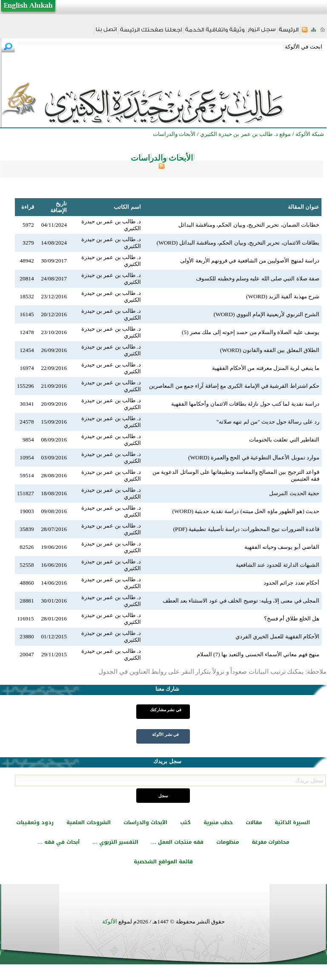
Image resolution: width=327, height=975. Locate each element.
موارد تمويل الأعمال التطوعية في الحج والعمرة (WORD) (253, 457)
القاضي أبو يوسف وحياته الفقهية (281, 547)
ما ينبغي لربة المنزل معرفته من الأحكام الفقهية (265, 368)
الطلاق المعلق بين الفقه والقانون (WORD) (269, 350)
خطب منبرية (218, 822)
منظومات (227, 842)
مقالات (254, 822)
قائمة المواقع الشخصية (163, 861)
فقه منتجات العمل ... (177, 842)
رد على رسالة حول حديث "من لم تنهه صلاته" (267, 421)
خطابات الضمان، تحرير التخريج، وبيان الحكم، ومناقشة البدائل (248, 225)
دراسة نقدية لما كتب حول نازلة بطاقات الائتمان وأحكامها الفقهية (245, 404)
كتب (185, 822)
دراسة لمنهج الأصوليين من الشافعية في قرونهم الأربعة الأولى (249, 260)
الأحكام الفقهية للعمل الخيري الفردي (277, 636)
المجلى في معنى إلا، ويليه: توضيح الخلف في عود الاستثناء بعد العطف (241, 600)
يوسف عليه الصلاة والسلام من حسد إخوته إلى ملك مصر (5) (250, 332)
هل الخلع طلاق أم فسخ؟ (291, 618)
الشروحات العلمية (88, 822)
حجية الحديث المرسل (294, 493)
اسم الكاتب (127, 207)
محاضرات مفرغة (270, 842)
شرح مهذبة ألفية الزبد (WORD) (282, 296)
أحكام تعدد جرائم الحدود (291, 583)
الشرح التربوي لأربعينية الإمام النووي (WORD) (266, 314)
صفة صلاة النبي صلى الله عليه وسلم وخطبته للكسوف (257, 278)
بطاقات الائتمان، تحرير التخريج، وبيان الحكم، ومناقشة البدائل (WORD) (238, 242)
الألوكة (109, 921)
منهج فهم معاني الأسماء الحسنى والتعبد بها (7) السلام (258, 654)
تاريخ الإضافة (58, 206)
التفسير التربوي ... (115, 842)
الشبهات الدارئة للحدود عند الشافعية (277, 565)
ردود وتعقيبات (35, 822)
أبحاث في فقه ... (58, 842)
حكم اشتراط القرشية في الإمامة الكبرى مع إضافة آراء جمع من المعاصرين (234, 386)
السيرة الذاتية (292, 822)
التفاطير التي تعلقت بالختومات (284, 439)
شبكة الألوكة (309, 134)
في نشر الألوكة (165, 734)
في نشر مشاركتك (165, 709)
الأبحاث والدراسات (145, 822)
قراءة (27, 207)
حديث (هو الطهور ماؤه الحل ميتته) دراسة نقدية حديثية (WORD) (246, 511)
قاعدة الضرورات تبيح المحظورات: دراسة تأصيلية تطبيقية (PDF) (246, 529)
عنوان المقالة (303, 207)
